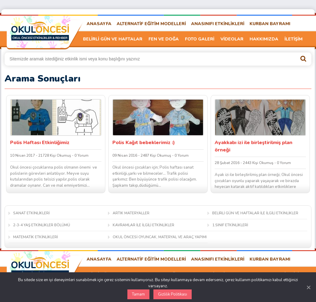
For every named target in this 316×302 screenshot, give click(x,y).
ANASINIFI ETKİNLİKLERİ (217, 24)
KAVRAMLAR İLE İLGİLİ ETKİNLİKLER (143, 225)
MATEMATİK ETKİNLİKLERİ (35, 237)
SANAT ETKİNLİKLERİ (31, 213)
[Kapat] (308, 287)
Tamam (138, 294)
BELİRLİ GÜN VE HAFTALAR (112, 39)
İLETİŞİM (293, 39)
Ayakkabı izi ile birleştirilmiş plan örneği (253, 146)
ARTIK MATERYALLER (131, 213)
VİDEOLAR (231, 39)
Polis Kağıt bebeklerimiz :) (143, 142)
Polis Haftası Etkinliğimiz (40, 142)
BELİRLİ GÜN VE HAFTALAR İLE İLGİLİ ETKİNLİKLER (255, 213)
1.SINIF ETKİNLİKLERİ (230, 225)
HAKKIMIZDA (264, 39)
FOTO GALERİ (199, 39)
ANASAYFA (99, 24)
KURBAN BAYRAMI (270, 24)
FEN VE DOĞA (164, 39)
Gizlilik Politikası (172, 294)
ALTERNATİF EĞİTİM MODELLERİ (151, 24)
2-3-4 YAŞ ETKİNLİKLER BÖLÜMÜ (41, 225)
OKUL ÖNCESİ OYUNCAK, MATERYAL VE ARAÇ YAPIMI (160, 237)
